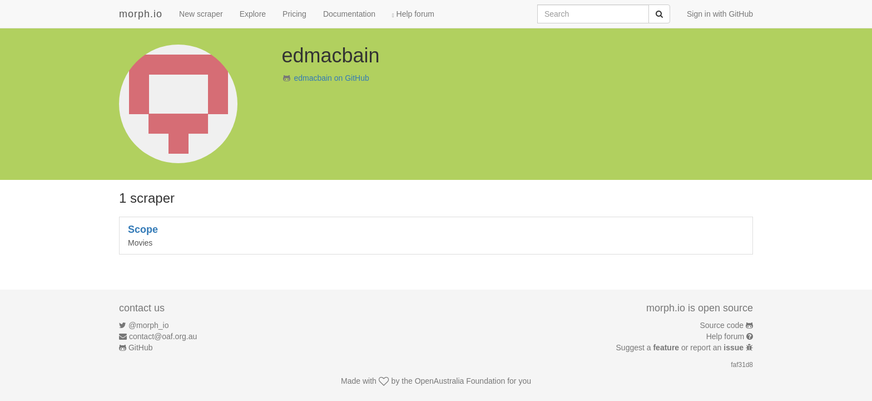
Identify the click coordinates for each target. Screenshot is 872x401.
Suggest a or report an (681, 347)
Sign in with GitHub (720, 13)
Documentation (349, 13)
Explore (253, 13)
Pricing (294, 13)
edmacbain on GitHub (331, 78)
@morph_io (148, 325)
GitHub (140, 347)
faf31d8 (742, 365)
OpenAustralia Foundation (460, 380)
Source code (722, 325)
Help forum (413, 13)
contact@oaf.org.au (163, 336)
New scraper (201, 13)
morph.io (140, 13)
